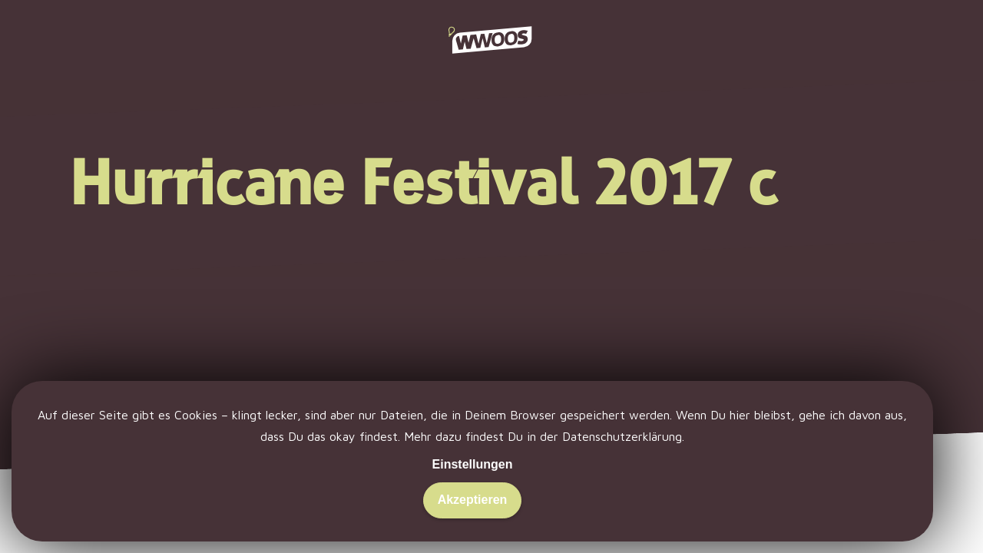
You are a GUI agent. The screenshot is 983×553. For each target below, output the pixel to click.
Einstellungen (472, 464)
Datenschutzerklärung (622, 436)
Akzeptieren (473, 499)
